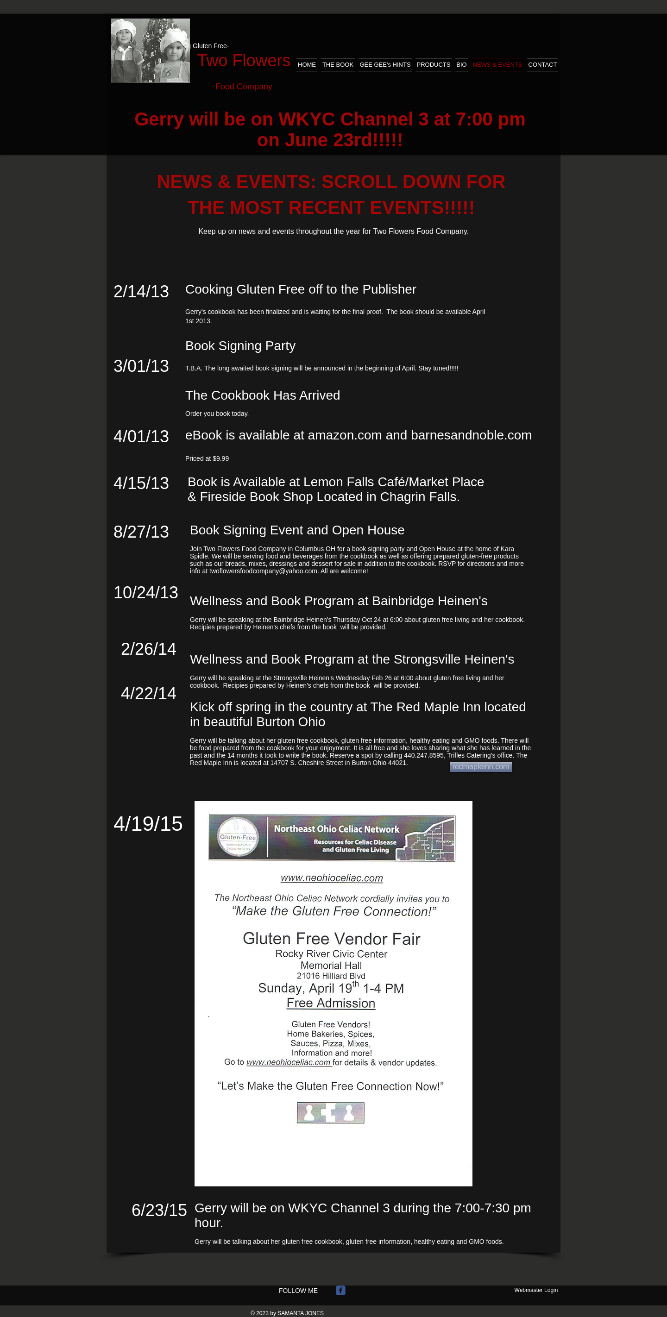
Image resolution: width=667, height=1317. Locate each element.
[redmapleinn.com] (481, 767)
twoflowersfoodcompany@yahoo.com (263, 571)
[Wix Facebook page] (341, 1290)
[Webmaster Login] (536, 1290)
